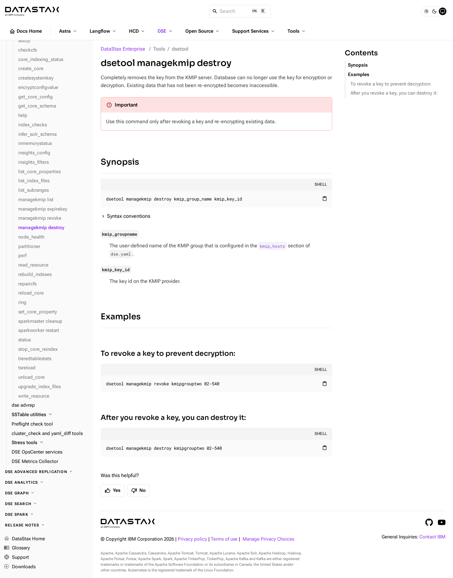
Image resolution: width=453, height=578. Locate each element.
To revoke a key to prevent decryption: (168, 353)
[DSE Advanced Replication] (47, 471)
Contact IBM (432, 537)
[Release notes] (47, 525)
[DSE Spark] (47, 514)
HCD (137, 31)
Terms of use (224, 539)
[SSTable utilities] (50, 415)
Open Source (202, 31)
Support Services (254, 31)
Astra (68, 31)
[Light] (426, 11)
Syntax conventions (128, 216)
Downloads (20, 567)
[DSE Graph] (47, 493)
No (138, 490)
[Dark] (434, 11)
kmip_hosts (272, 246)
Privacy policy (192, 539)
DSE (165, 31)
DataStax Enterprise (123, 49)
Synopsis (120, 162)
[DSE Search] (47, 503)
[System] (442, 11)
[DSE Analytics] (47, 482)
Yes (112, 490)
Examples (121, 316)
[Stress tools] (50, 443)
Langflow (103, 31)
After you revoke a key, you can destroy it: (173, 417)
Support (16, 557)
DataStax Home (24, 539)
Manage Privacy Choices (268, 539)
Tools (297, 31)
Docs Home (25, 31)
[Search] (240, 11)
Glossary (17, 548)
